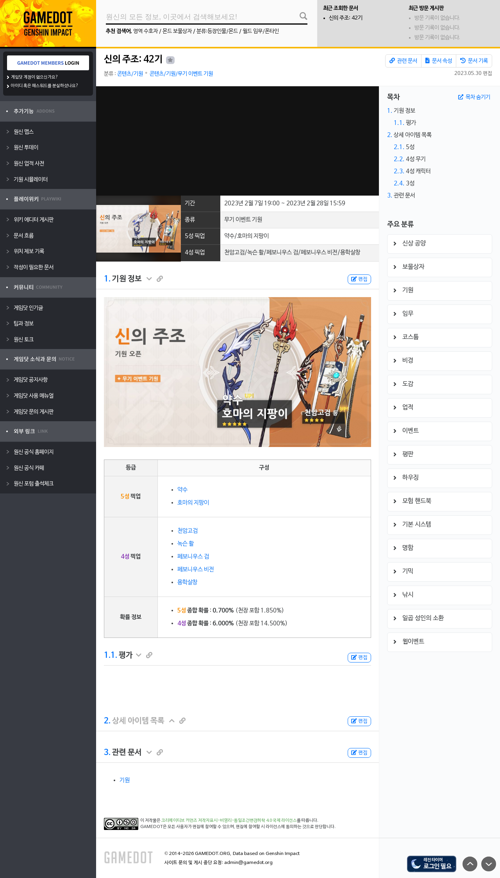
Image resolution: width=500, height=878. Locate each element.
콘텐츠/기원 (130, 74)
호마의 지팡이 (193, 503)
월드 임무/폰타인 (261, 31)
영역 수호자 (145, 31)
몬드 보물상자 (177, 31)
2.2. (399, 159)
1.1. (110, 655)
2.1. (399, 147)
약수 (182, 490)
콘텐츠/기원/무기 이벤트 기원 (181, 74)
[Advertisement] (237, 141)
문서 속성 (438, 61)
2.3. (399, 171)
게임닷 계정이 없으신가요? (34, 77)
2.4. (399, 183)
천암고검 (187, 531)
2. (107, 721)
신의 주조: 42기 (345, 18)
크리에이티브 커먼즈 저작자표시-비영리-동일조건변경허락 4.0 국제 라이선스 (229, 820)
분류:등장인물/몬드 (217, 31)
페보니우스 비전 (195, 569)
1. (107, 279)
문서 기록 (474, 61)
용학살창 (187, 582)
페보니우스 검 (193, 557)
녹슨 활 (185, 544)
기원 (125, 780)
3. (107, 752)
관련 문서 (403, 61)
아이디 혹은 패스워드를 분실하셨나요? (45, 86)
